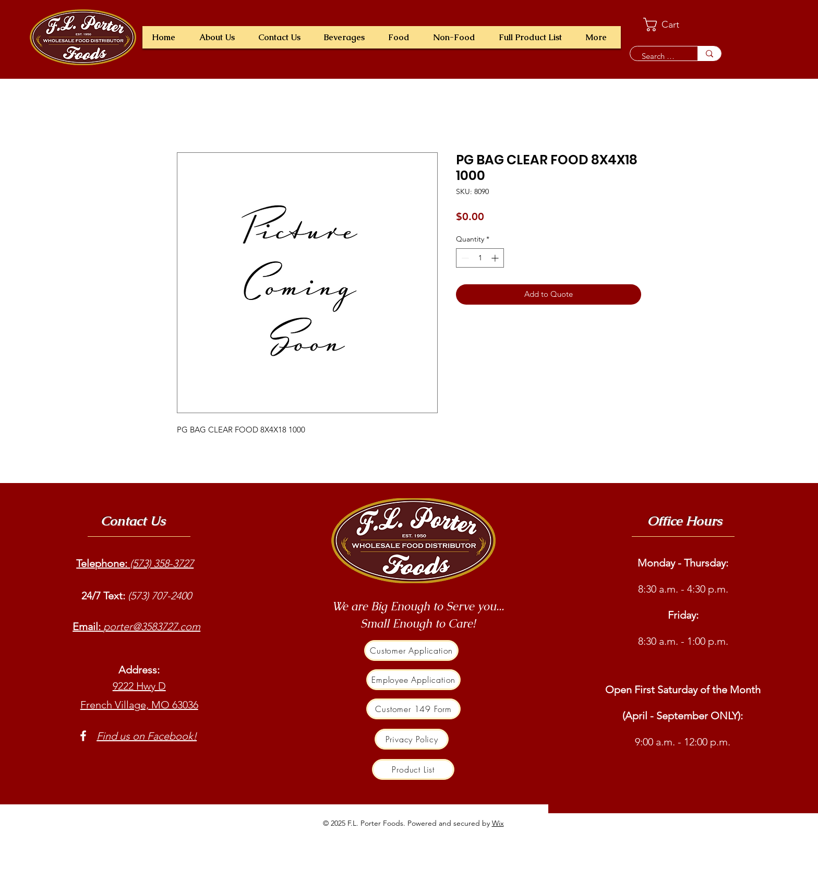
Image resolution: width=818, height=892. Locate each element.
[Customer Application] (411, 650)
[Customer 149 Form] (413, 708)
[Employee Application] (413, 679)
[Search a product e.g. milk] (659, 56)
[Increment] (495, 258)
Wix (498, 823)
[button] (347, 37)
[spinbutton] (480, 258)
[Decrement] (464, 258)
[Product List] (413, 769)
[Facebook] (83, 736)
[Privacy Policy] (412, 739)
